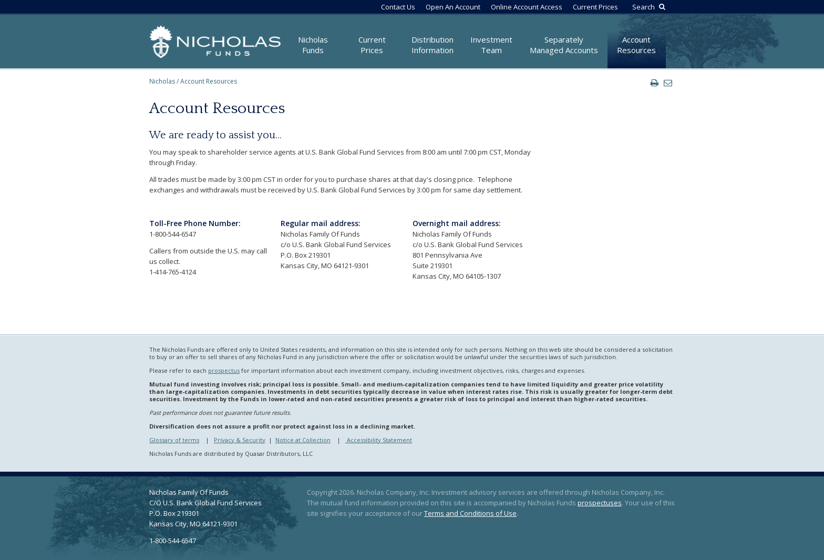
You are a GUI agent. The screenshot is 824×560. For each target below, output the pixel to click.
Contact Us (398, 7)
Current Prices (595, 7)
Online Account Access (526, 7)
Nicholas (162, 81)
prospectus (224, 370)
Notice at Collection (303, 440)
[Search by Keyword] (647, 7)
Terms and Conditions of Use (470, 513)
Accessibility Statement (378, 440)
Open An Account (453, 7)
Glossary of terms (174, 440)
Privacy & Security (239, 440)
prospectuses (600, 502)
